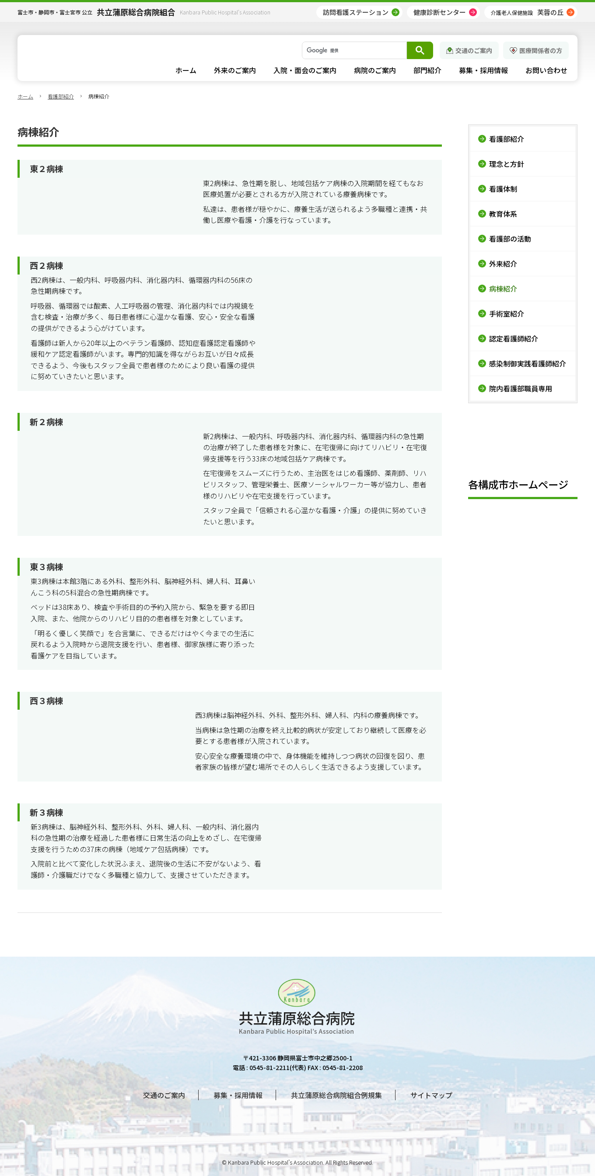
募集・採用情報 (238, 1095)
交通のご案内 (473, 50)
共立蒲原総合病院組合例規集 (336, 1095)
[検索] (353, 50)
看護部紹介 (61, 96)
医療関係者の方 (540, 50)
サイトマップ (431, 1095)
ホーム (25, 96)
